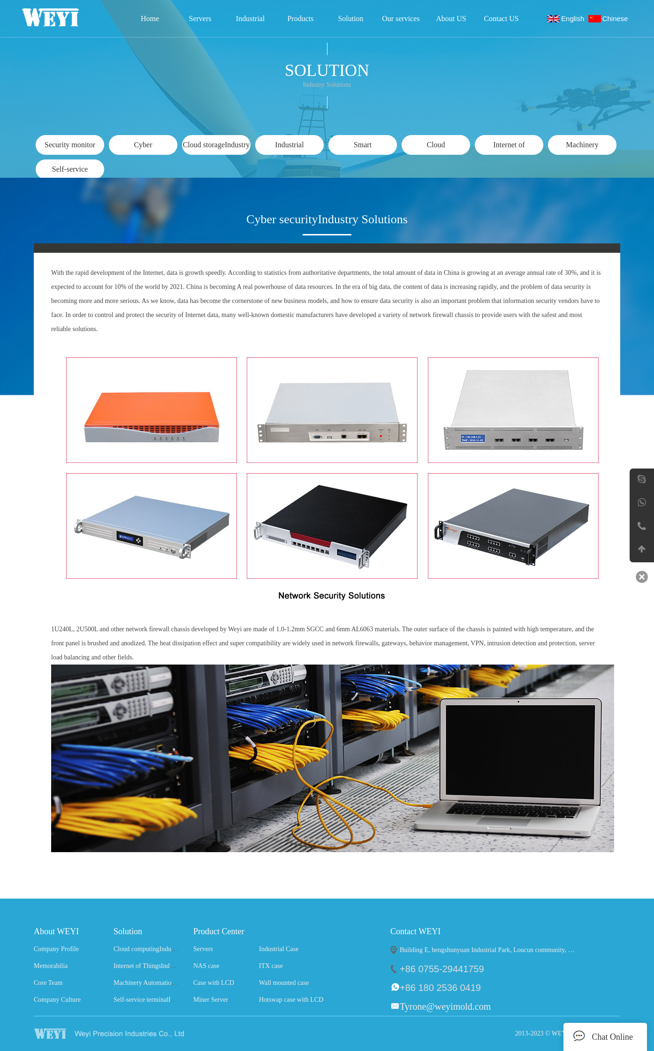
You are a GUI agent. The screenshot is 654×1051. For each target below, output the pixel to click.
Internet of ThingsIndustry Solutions (161, 965)
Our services (400, 19)
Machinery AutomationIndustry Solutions (168, 982)
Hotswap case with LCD (291, 999)
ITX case (271, 965)
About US (451, 19)
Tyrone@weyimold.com (445, 1006)
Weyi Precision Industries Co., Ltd (63, 17)
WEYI (127, 1033)
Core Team (48, 982)
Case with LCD (213, 982)
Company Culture (57, 999)
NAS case (206, 965)
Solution (350, 19)
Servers (200, 19)
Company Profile (56, 949)
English (574, 19)
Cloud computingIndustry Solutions (161, 949)
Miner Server (210, 999)
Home (150, 19)
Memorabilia (51, 965)
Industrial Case (250, 21)
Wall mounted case (284, 982)
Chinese (617, 19)
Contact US (501, 19)
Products (301, 19)
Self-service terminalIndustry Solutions (165, 999)
